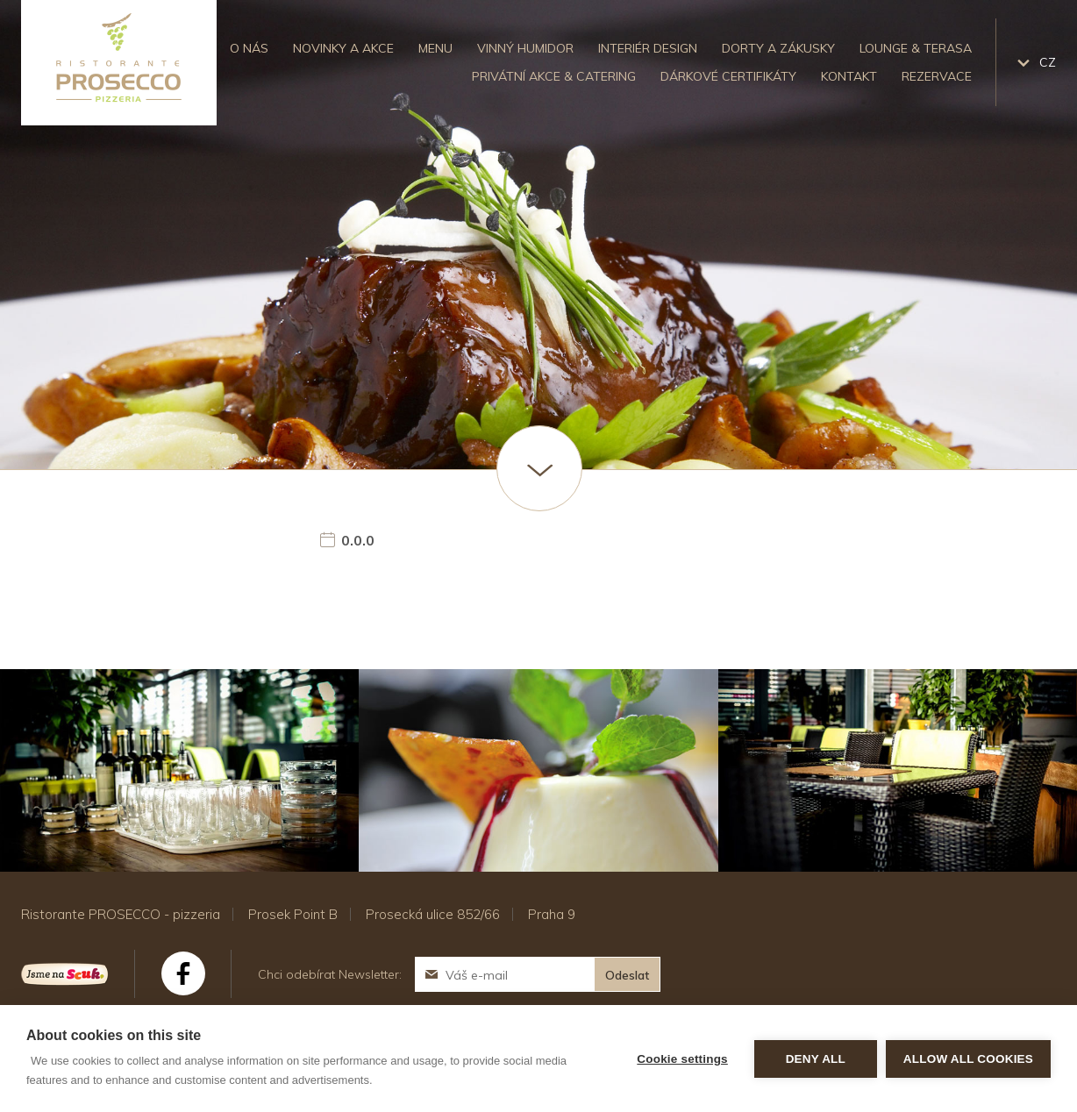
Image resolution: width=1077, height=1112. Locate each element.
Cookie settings (682, 1059)
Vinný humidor (525, 48)
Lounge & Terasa (915, 48)
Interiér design (647, 48)
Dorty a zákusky (778, 48)
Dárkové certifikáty (728, 76)
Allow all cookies (968, 1059)
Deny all (815, 1059)
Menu (435, 48)
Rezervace (937, 76)
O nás (249, 48)
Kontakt (849, 76)
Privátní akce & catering (554, 76)
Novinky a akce (343, 48)
